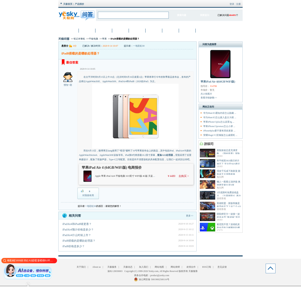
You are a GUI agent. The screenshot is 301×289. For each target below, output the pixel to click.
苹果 (104, 38)
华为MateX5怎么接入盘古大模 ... (219, 117)
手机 (120, 30)
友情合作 (191, 267)
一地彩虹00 (139, 46)
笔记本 (87, 30)
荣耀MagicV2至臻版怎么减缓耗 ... (220, 135)
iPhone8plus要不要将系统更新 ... (219, 130)
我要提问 (204, 15)
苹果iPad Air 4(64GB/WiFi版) (218, 81)
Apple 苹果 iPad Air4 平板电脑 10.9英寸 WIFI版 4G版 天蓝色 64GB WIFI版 (132, 176)
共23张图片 (206, 93)
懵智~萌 (68, 85)
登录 (232, 4)
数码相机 (104, 30)
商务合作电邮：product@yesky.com (151, 275)
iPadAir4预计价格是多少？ (78, 229)
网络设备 (154, 30)
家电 (171, 30)
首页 (70, 30)
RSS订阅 (206, 267)
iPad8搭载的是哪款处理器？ (78, 240)
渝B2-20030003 (115, 271)
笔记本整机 (79, 38)
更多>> (189, 215)
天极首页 (67, 4)
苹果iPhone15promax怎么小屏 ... (219, 126)
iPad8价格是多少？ (73, 246)
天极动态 (127, 267)
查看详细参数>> (209, 97)
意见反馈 (222, 267)
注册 (238, 4)
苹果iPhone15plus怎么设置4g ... (218, 122)
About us (96, 267)
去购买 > (184, 176)
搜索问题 (181, 15)
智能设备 (187, 30)
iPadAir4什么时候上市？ (76, 235)
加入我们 (143, 267)
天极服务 (112, 267)
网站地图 (159, 267)
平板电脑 (93, 38)
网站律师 (175, 267)
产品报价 (79, 4)
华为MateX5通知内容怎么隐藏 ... (219, 113)
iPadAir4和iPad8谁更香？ (77, 224)
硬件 (137, 30)
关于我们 (81, 267)
